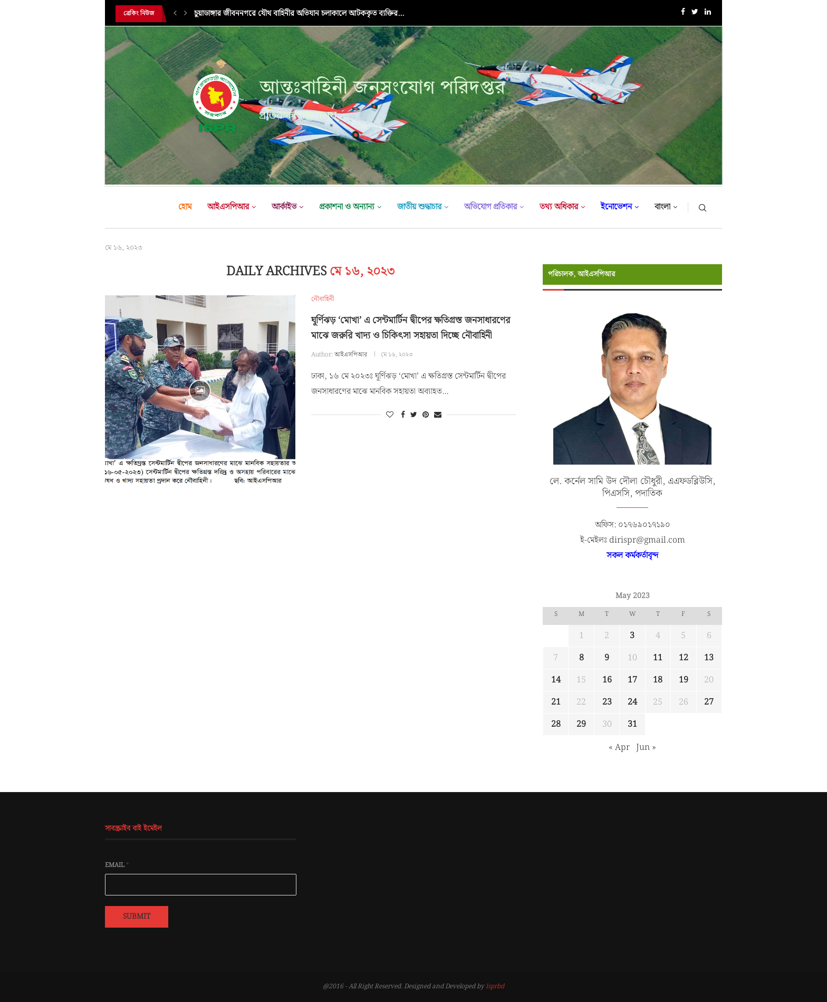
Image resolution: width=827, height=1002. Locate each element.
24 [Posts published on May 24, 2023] (632, 702)
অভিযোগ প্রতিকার (490, 207)
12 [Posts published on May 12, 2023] (683, 657)
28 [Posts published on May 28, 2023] (556, 724)
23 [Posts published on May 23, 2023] (607, 702)
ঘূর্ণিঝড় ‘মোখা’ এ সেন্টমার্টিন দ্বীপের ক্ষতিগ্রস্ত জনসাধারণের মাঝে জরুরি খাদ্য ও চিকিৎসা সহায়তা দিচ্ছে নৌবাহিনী (410, 328)
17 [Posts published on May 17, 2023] (632, 680)
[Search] (702, 207)
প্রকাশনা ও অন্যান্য (346, 207)
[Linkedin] (707, 14)
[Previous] (175, 13)
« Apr (619, 747)
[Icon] (200, 391)
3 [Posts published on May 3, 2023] (632, 635)
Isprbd (495, 986)
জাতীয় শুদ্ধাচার (419, 207)
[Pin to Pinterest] (425, 415)
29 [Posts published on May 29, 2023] (581, 724)
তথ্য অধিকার (559, 207)
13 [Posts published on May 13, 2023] (709, 657)
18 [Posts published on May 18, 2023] (657, 680)
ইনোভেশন (616, 207)
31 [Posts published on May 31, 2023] (632, 724)
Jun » (646, 747)
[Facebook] (683, 14)
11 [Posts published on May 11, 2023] (657, 657)
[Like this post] (389, 415)
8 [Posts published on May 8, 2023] (581, 657)
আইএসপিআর (228, 207)
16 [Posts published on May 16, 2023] (607, 680)
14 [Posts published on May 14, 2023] (556, 680)
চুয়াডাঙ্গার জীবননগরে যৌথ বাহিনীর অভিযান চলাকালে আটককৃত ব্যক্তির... (299, 13)
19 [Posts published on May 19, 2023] (683, 680)
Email (117, 865)
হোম (184, 207)
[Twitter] (695, 14)
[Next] (185, 13)
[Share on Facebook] (403, 415)
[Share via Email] (437, 415)
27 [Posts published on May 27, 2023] (709, 702)
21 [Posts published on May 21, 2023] (556, 702)
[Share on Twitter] (413, 415)
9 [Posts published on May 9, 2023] (606, 657)
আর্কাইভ (284, 207)
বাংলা (662, 207)
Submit (136, 916)
